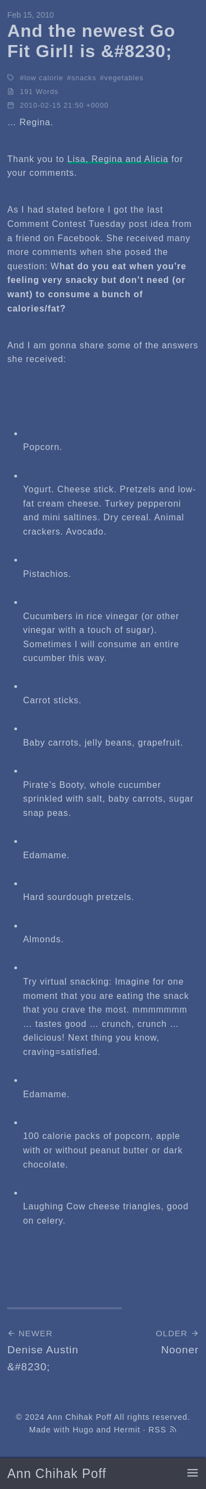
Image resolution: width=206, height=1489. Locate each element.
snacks (84, 78)
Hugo (83, 1429)
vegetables (124, 78)
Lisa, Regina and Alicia (118, 159)
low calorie (43, 78)
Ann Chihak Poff (56, 1473)
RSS (162, 1429)
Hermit (127, 1429)
